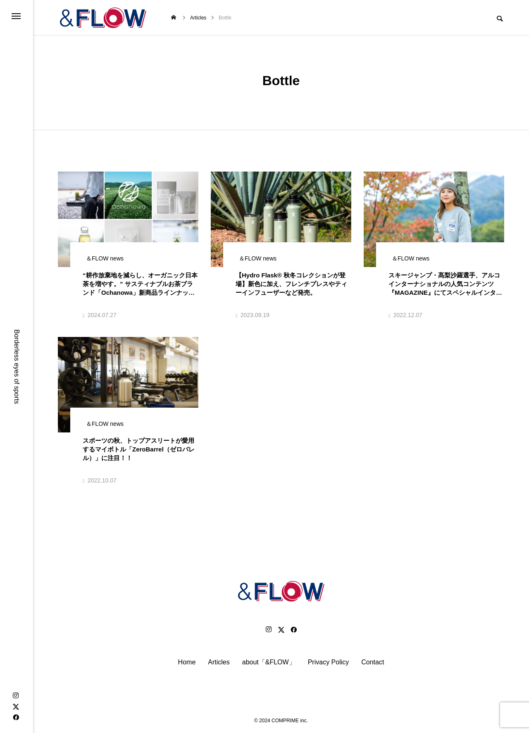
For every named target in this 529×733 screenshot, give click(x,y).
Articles (218, 662)
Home (187, 662)
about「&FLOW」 (268, 662)
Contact (372, 662)
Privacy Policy (328, 662)
